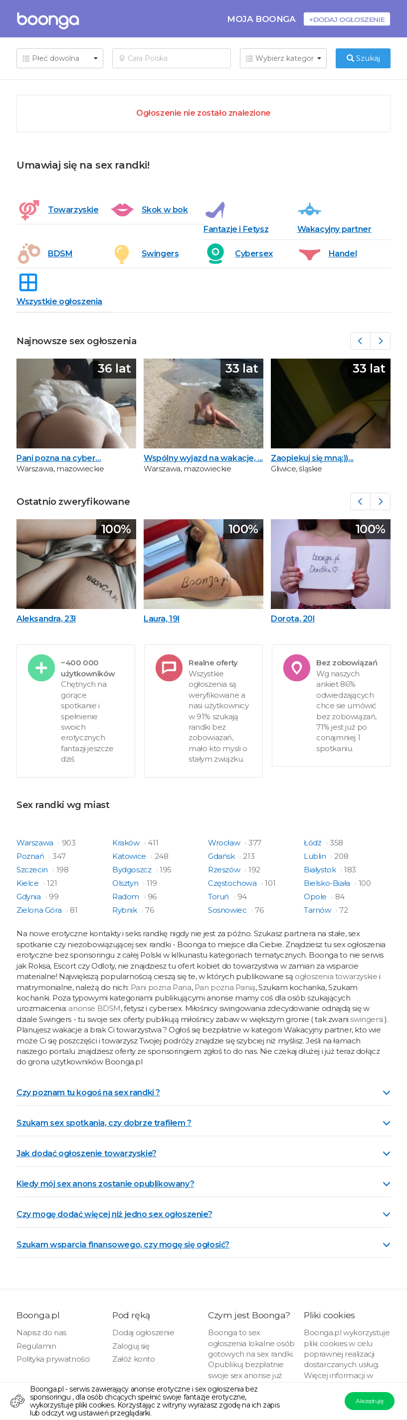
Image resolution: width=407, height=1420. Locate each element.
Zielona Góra (39, 910)
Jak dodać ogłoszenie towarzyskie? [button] (203, 1153)
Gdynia (29, 896)
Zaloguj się (131, 1346)
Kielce (28, 883)
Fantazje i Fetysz (236, 229)
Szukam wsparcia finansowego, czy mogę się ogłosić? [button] (203, 1244)
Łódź (313, 842)
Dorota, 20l (293, 618)
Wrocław (225, 842)
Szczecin (32, 869)
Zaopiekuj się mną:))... (312, 458)
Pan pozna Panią (225, 987)
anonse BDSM (94, 1008)
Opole (316, 896)
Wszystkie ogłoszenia (59, 301)
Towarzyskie (73, 209)
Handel (343, 253)
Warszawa (35, 842)
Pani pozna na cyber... (58, 458)
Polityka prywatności (53, 1359)
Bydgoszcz (132, 869)
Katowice (130, 856)
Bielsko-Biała (328, 883)
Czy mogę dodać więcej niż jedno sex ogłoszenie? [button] (203, 1214)
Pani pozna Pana (161, 987)
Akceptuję (369, 1401)
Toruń (219, 896)
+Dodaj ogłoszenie (347, 19)
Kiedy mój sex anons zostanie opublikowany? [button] (203, 1184)
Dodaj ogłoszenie (143, 1332)
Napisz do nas (41, 1332)
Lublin (316, 856)
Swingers (160, 253)
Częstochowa (233, 883)
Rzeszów (225, 869)
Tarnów (318, 910)
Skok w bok (165, 209)
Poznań (31, 856)
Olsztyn (126, 883)
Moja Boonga (261, 18)
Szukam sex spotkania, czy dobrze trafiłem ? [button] (203, 1123)
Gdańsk (222, 856)
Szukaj (363, 58)
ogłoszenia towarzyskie (337, 976)
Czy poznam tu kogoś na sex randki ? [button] (203, 1092)
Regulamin (36, 1346)
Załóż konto (133, 1359)
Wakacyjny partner (334, 229)
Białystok (321, 869)
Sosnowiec (228, 910)
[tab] (203, 1092)
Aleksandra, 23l (46, 618)
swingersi (366, 1019)
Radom (126, 896)
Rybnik (125, 910)
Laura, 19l (162, 618)
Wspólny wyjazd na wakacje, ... (203, 458)
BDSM (60, 253)
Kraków (126, 842)
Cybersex (254, 253)
